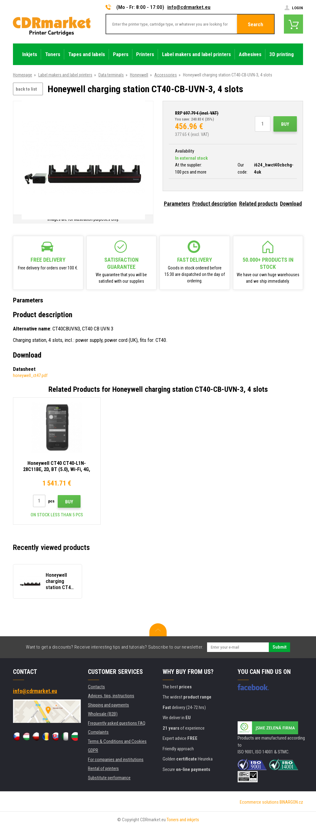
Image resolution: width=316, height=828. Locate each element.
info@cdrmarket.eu (188, 7)
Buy (285, 124)
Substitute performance (109, 778)
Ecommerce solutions (259, 802)
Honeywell (139, 74)
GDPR (93, 750)
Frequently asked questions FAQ (116, 723)
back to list (26, 89)
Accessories (165, 74)
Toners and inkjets (183, 819)
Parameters (177, 203)
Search (255, 24)
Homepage (22, 74)
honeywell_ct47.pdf (30, 375)
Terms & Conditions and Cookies (117, 741)
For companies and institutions (115, 759)
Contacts (96, 687)
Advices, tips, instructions (111, 696)
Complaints (98, 732)
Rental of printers (103, 768)
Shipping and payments (108, 705)
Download (291, 203)
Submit (279, 647)
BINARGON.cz (291, 802)
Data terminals (111, 74)
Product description (214, 203)
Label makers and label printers (65, 74)
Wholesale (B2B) (103, 714)
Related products (258, 203)
